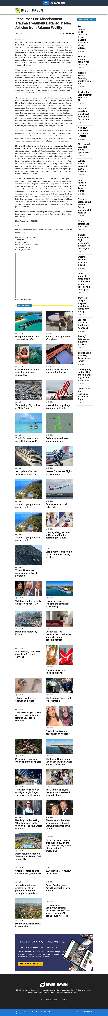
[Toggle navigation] (46, 3)
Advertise (55, 1000)
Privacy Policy (87, 1011)
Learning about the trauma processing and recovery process (38, 212)
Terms (76, 1011)
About (48, 1000)
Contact (64, 1000)
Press (42, 1000)
